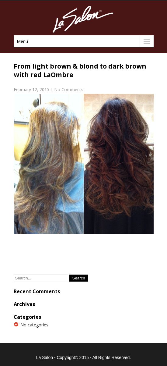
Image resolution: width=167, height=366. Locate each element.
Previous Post (30, 256)
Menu (22, 41)
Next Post (141, 256)
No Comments (68, 89)
